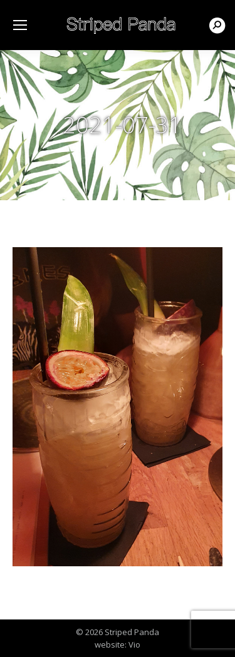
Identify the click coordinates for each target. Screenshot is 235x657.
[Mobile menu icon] (20, 25)
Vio (134, 644)
